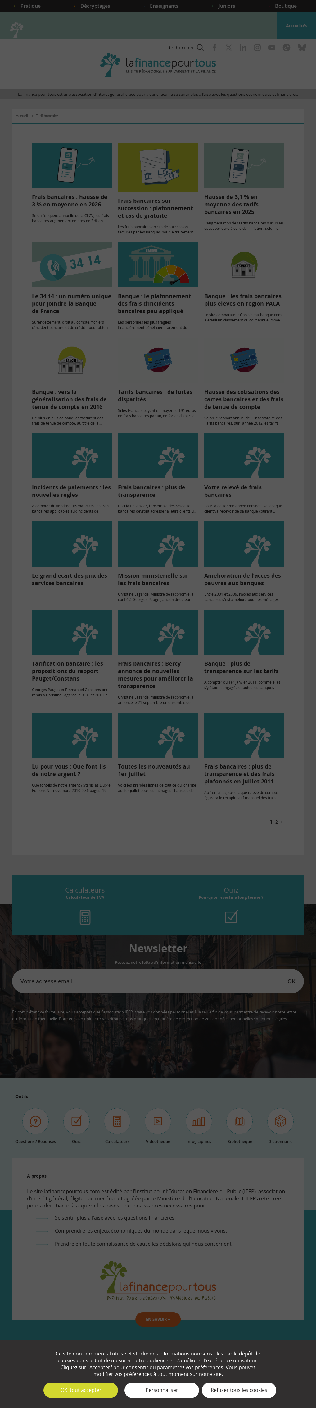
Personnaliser (162, 1390)
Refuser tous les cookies (239, 1390)
